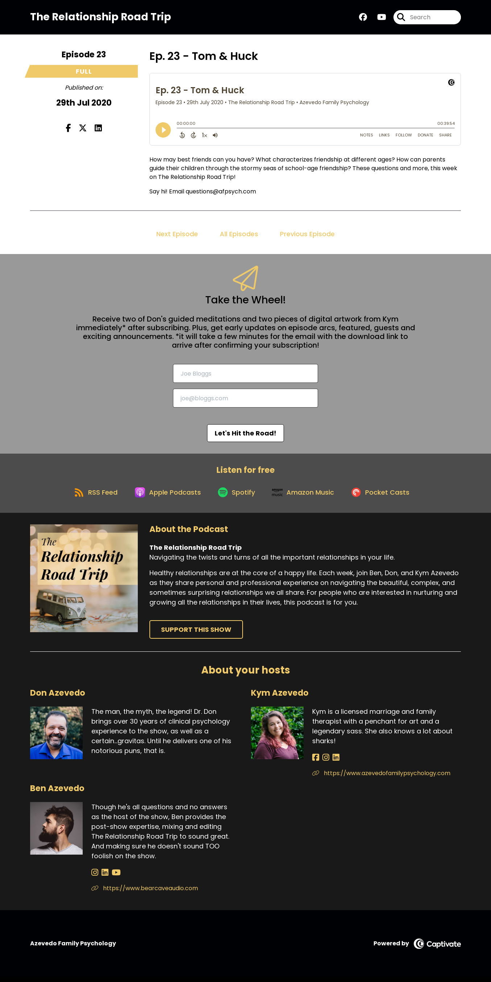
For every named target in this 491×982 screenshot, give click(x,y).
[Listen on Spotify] (237, 496)
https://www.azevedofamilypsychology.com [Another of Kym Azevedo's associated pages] (381, 778)
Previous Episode (307, 235)
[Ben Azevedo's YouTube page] (112, 877)
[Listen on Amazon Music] (305, 496)
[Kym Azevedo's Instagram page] (324, 762)
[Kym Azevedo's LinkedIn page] (332, 762)
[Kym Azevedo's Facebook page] (315, 762)
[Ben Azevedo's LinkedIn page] (103, 877)
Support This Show (196, 634)
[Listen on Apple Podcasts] (165, 496)
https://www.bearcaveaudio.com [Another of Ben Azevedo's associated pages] (144, 893)
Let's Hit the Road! (245, 434)
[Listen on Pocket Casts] (385, 496)
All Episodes (239, 235)
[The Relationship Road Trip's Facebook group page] (363, 18)
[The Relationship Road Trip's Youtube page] (377, 18)
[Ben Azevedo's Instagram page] (94, 877)
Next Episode (177, 235)
